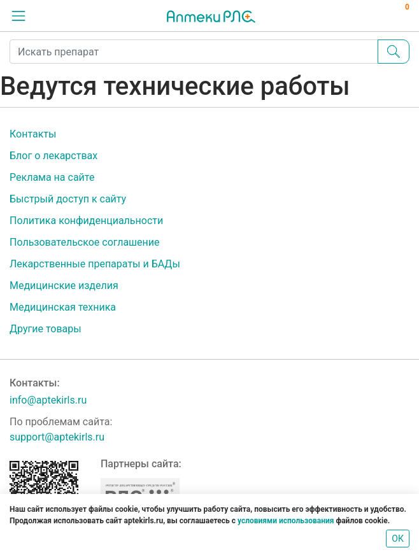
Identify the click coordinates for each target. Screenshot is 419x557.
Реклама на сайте (52, 177)
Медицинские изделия (64, 285)
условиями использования (286, 520)
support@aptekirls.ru (57, 437)
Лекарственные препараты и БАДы (95, 264)
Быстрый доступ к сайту (68, 199)
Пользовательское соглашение (85, 242)
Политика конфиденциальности (86, 221)
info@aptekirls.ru (48, 400)
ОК (398, 538)
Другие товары (46, 329)
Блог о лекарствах (53, 156)
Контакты (33, 134)
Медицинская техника (63, 307)
